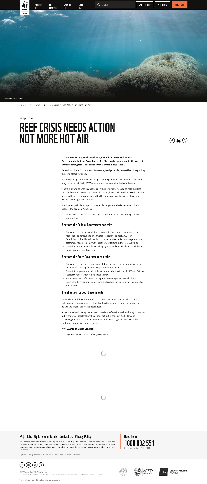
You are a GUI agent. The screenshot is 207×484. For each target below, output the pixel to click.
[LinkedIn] (178, 140)
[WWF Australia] (25, 8)
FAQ (22, 436)
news (37, 104)
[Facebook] (172, 140)
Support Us (39, 6)
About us (81, 6)
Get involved (53, 6)
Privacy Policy (83, 436)
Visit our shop (144, 5)
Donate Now (180, 5)
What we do (68, 6)
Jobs (29, 436)
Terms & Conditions (27, 480)
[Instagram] (28, 465)
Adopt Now (162, 5)
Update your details (45, 436)
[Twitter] (184, 140)
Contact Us (66, 436)
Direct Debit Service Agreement (48, 480)
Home (23, 104)
